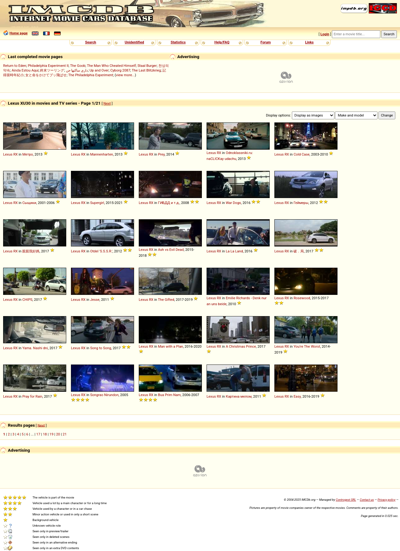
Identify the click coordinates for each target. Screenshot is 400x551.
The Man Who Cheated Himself (111, 65)
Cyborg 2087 (120, 70)
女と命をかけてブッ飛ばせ (46, 75)
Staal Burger (147, 65)
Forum (266, 42)
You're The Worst (306, 346)
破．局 (298, 251)
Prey (161, 154)
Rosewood (301, 298)
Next (107, 103)
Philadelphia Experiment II (48, 65)
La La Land (234, 251)
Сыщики (29, 203)
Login (324, 34)
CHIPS (27, 299)
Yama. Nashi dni (35, 348)
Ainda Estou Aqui (25, 70)
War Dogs (233, 203)
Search (90, 42)
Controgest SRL (346, 499)
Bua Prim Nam (169, 395)
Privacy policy (386, 499)
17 (38, 434)
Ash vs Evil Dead (171, 249)
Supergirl (97, 203)
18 (45, 434)
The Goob (77, 65)
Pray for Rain (32, 396)
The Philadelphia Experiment (90, 75)
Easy (297, 396)
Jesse (94, 299)
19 (51, 434)
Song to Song (100, 348)
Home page (18, 33)
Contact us (367, 499)
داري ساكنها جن (77, 70)
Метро (27, 154)
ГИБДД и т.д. (168, 203)
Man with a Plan (170, 346)
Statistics (178, 42)
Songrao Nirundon (104, 395)
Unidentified (134, 42)
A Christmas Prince (241, 346)
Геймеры (300, 203)
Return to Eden (14, 65)
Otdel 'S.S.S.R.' (101, 251)
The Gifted (166, 299)
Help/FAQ (221, 42)
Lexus (7, 154)
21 (65, 434)
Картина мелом (239, 396)
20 (58, 434)
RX (15, 154)
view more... (125, 75)
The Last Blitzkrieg (146, 70)
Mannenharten (101, 154)
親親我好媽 (30, 251)
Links (309, 42)
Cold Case (301, 154)
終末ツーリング (52, 70)
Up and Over (98, 70)
